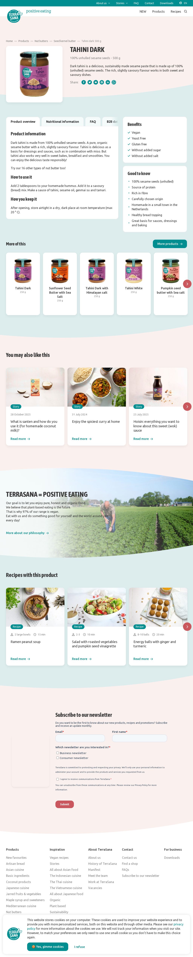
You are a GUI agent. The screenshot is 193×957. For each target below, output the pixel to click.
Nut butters (41, 41)
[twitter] (89, 82)
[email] (95, 82)
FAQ (93, 121)
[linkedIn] (108, 82)
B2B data (113, 121)
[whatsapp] (114, 82)
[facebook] (83, 82)
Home (9, 41)
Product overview (23, 121)
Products (23, 41)
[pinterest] (102, 82)
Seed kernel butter (65, 41)
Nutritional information (62, 121)
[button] (170, 244)
